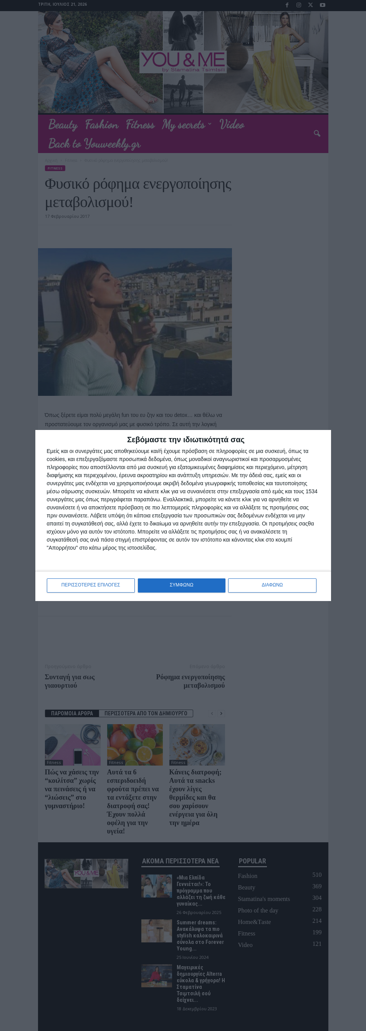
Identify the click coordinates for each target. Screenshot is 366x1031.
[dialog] (183, 515)
